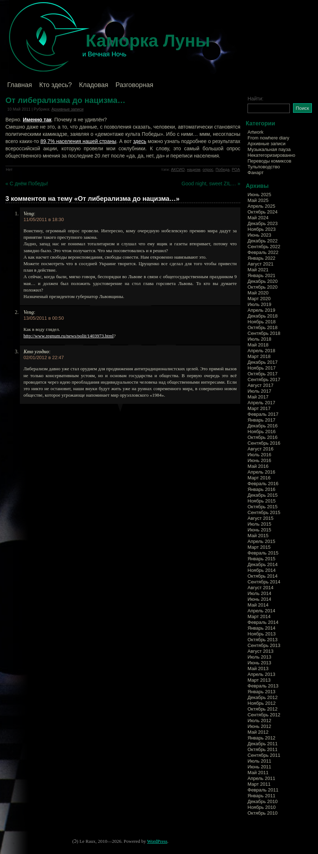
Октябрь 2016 (263, 437)
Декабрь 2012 (263, 697)
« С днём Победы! (26, 183)
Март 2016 (259, 477)
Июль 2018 (259, 339)
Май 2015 (258, 535)
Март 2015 (259, 547)
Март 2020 (259, 298)
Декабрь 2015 (263, 495)
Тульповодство (264, 166)
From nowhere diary (268, 138)
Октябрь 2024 (263, 212)
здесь (139, 141)
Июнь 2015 (259, 529)
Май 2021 (258, 269)
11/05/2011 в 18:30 (43, 219)
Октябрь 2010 (263, 813)
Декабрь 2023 (263, 223)
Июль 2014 (259, 593)
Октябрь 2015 (263, 506)
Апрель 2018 (261, 350)
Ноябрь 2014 (262, 570)
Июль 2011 (259, 761)
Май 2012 (258, 732)
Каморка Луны (148, 40)
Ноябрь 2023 (262, 229)
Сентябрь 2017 (264, 379)
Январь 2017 (261, 420)
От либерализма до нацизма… (65, 100)
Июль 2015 (259, 524)
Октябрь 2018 (263, 327)
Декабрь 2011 (263, 743)
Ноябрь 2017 (262, 368)
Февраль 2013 (263, 686)
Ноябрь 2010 (262, 807)
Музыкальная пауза (269, 149)
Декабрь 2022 (263, 240)
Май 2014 (258, 605)
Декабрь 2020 (263, 281)
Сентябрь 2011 (264, 755)
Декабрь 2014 (263, 564)
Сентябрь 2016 (264, 443)
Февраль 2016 (263, 483)
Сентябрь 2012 (264, 714)
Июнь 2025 (259, 194)
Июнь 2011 (259, 766)
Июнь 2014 (259, 599)
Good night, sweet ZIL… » (210, 183)
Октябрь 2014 (263, 576)
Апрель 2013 (261, 674)
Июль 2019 (259, 304)
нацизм (193, 169)
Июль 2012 (259, 720)
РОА (236, 169)
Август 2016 (261, 449)
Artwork (255, 132)
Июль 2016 (259, 454)
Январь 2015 (261, 558)
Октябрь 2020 (263, 287)
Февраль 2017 (263, 414)
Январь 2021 (261, 275)
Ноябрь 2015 (262, 501)
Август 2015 (261, 518)
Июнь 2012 (259, 726)
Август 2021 (261, 264)
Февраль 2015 (263, 553)
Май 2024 (258, 217)
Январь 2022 (261, 258)
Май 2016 (258, 466)
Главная (19, 85)
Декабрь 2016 (263, 425)
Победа (223, 169)
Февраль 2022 (263, 252)
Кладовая (93, 85)
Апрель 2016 (261, 472)
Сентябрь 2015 (264, 512)
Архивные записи (67, 109)
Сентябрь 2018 (264, 333)
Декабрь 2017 (263, 362)
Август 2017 (261, 385)
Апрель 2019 (261, 310)
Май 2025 (258, 200)
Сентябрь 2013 (264, 645)
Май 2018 (258, 345)
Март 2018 (259, 356)
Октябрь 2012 (263, 709)
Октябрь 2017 (263, 373)
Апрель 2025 (261, 206)
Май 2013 (258, 668)
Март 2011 (259, 784)
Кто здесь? (55, 85)
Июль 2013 (259, 657)
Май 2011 (258, 772)
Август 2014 (261, 587)
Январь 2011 (261, 795)
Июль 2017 (259, 391)
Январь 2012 (261, 738)
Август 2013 (261, 651)
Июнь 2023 (259, 235)
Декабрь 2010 (263, 801)
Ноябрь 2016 (262, 431)
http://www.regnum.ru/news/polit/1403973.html (68, 335)
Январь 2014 (261, 628)
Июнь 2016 (259, 460)
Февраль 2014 (263, 622)
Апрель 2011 (261, 778)
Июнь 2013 (259, 662)
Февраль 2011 (263, 790)
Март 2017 (259, 408)
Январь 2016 (261, 489)
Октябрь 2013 (263, 639)
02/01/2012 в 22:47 (43, 357)
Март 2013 (259, 680)
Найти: (255, 99)
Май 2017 (258, 397)
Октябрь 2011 (263, 749)
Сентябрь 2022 (264, 246)
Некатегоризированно (271, 155)
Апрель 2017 (261, 402)
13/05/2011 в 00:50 (43, 318)
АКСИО (178, 169)
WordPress (157, 841)
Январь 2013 (261, 691)
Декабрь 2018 (263, 316)
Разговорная (134, 85)
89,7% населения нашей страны (78, 141)
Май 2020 (258, 293)
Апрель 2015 (261, 541)
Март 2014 (259, 616)
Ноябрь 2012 (262, 703)
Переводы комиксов (269, 161)
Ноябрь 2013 (262, 634)
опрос (208, 169)
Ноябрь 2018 (262, 321)
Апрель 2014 (261, 610)
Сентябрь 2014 (264, 582)
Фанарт (255, 172)
